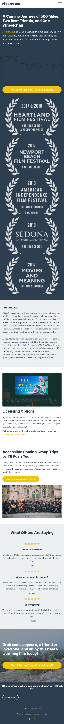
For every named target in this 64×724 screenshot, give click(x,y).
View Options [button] (10, 697)
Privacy (37, 714)
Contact (20, 714)
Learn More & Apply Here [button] (20, 479)
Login (44, 714)
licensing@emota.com (15, 434)
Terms (28, 714)
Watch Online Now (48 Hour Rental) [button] (32, 89)
